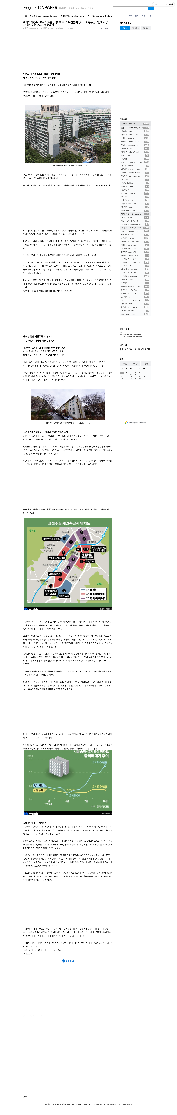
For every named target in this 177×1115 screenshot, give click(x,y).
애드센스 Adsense (135, 311)
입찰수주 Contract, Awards (135, 142)
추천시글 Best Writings (135, 276)
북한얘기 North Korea (135, 307)
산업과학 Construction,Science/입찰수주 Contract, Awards (41, 28)
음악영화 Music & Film (135, 252)
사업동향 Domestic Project (135, 138)
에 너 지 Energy (135, 148)
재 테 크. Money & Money (135, 242)
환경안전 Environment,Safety (135, 162)
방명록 (71, 8)
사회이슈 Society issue (135, 238)
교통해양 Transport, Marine (135, 159)
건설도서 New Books (135, 204)
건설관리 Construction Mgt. (135, 176)
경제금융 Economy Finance (135, 231)
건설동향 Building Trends (135, 145)
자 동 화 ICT (135, 180)
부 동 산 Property (135, 235)
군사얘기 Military (135, 297)
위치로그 (91, 8)
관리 (143, 16)
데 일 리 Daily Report (135, 217)
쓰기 (150, 16)
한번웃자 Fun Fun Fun (135, 290)
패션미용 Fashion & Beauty (135, 269)
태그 (136, 16)
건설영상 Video (135, 190)
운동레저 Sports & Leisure (135, 262)
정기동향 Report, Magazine (72, 16)
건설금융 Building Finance (135, 173)
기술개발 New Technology (135, 169)
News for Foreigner (135, 211)
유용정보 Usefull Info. (135, 200)
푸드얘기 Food (135, 283)
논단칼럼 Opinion (135, 186)
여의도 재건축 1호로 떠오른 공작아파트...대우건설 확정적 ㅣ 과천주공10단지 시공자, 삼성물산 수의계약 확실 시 (65, 23)
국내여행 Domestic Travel (135, 259)
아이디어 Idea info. (135, 280)
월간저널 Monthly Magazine (135, 224)
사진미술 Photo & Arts (135, 273)
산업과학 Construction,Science (43, 16)
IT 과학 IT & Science (135, 193)
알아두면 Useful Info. (135, 293)
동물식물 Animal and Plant (135, 286)
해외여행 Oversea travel (135, 255)
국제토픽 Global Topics (135, 266)
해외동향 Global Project (135, 135)
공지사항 (63, 8)
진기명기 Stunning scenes (135, 300)
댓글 (24, 1097)
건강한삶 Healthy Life (135, 249)
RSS (130, 16)
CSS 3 (97, 1104)
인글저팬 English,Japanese (135, 197)
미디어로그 (81, 8)
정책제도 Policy (135, 131)
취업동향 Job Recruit (135, 245)
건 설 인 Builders (135, 183)
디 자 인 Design (135, 155)
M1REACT (53, 1104)
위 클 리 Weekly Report (135, 221)
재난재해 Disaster (135, 166)
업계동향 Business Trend (135, 152)
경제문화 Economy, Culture (100, 16)
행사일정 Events (135, 207)
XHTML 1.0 (88, 1104)
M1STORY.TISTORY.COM (73, 1104)
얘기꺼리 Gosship (135, 304)
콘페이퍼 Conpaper (135, 124)
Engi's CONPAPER (40, 7)
